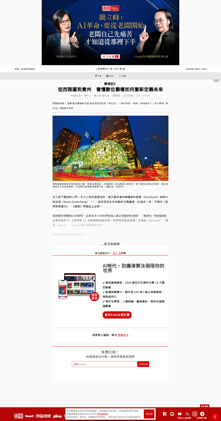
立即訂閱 (143, 364)
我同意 (149, 414)
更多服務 (204, 406)
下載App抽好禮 (184, 418)
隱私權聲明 (102, 414)
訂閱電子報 (202, 418)
